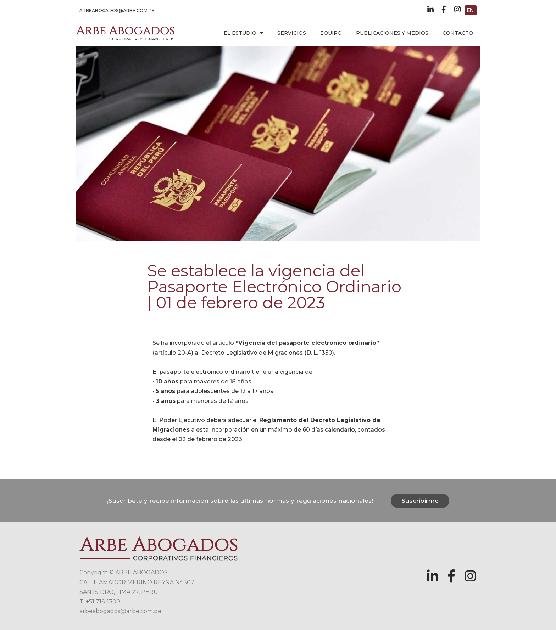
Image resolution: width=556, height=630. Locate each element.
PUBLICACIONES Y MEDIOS (392, 33)
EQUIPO (331, 33)
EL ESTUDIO (243, 33)
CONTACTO (458, 33)
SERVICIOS (291, 33)
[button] (117, 11)
